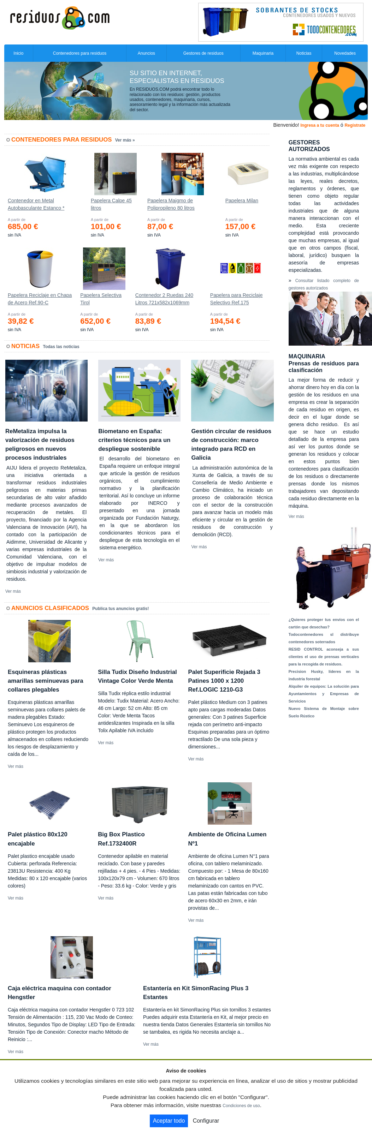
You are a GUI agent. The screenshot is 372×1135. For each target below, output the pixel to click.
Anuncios (146, 53)
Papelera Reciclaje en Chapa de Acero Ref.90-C (40, 298)
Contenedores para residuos (79, 53)
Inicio (18, 53)
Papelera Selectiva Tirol (101, 298)
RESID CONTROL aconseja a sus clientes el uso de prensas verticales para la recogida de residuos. (324, 656)
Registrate (354, 125)
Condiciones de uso (241, 1105)
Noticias (304, 53)
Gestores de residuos (203, 53)
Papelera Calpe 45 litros (111, 204)
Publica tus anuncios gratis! (120, 608)
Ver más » (125, 140)
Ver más (13, 591)
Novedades (345, 53)
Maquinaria (263, 53)
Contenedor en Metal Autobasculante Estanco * (36, 204)
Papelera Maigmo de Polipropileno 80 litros (171, 204)
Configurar (206, 1121)
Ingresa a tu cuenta (319, 125)
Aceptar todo (169, 1121)
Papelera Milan (241, 200)
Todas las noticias (61, 346)
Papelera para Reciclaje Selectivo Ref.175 (236, 298)
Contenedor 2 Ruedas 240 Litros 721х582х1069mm (164, 298)
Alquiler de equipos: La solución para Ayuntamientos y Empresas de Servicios (324, 693)
